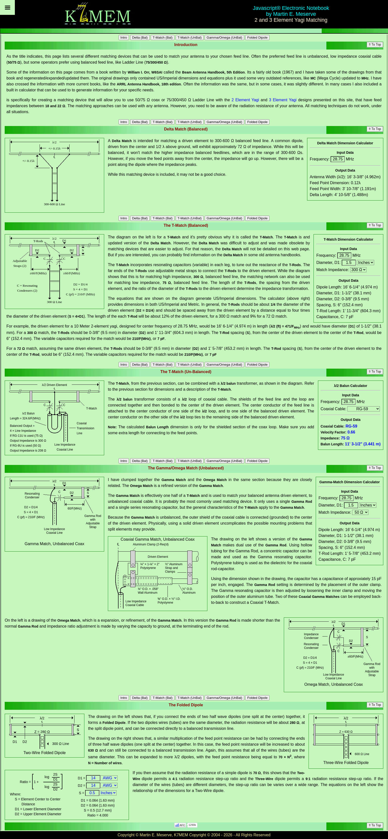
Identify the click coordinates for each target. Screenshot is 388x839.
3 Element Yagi (282, 100)
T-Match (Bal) (162, 37)
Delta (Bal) (140, 37)
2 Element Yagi (245, 100)
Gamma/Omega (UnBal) (224, 37)
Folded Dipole (257, 37)
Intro (124, 37)
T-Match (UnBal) (190, 37)
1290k (192, 824)
